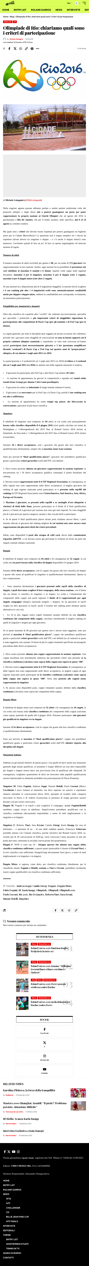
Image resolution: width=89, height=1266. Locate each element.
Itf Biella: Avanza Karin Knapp (21, 1118)
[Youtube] (44, 1071)
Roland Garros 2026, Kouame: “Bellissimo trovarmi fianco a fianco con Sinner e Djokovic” (51, 969)
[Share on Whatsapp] (20, 48)
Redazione (9, 1095)
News (34, 944)
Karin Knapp (28, 890)
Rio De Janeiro (36, 894)
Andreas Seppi (23, 886)
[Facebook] (44, 1031)
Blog (12, 16)
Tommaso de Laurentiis (14, 1112)
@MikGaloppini (33, 200)
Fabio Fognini (10, 890)
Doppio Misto (64, 886)
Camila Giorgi (40, 886)
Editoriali (7, 22)
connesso (18, 925)
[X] (44, 1044)
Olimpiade (41, 890)
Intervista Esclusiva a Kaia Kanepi (23, 1130)
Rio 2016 (23, 894)
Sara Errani (66, 894)
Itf (15, 22)
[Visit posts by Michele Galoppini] (4, 39)
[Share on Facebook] (9, 48)
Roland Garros (44, 944)
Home (5, 16)
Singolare (24, 898)
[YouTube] (13, 1151)
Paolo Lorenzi (10, 894)
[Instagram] (44, 1057)
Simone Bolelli (10, 898)
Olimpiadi (53, 890)
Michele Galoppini (16, 39)
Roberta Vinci (52, 894)
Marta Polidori (11, 1124)
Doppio (52, 886)
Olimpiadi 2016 (67, 890)
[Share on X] (15, 48)
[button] (63, 3)
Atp (33, 980)
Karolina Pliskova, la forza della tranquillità (29, 1090)
